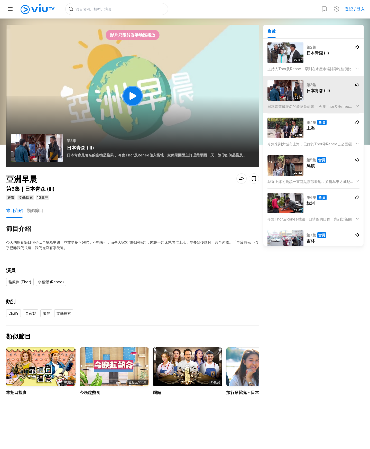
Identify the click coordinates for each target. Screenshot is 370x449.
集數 (271, 31)
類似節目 (35, 210)
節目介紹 (14, 210)
